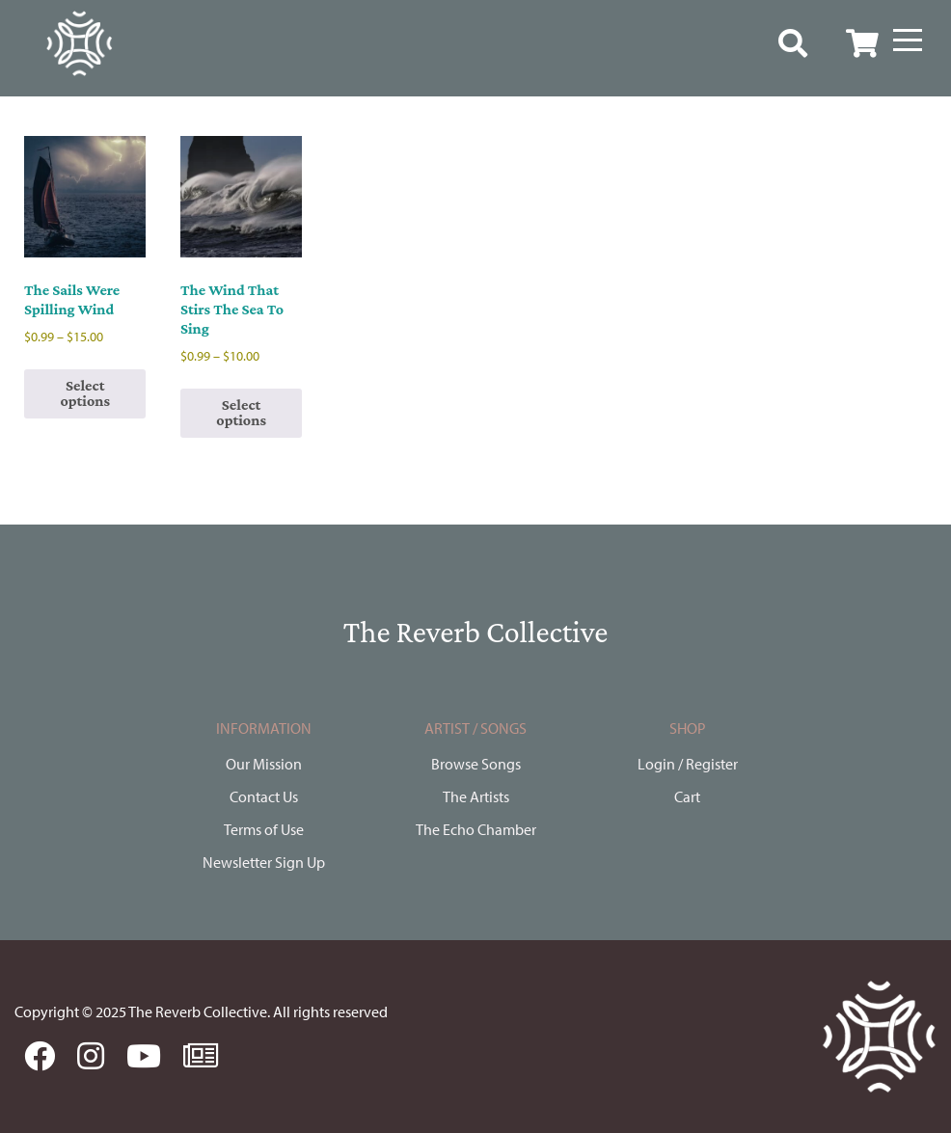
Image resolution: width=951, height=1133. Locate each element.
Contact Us (264, 796)
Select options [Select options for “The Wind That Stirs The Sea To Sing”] (241, 412)
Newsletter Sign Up (264, 862)
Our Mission (264, 763)
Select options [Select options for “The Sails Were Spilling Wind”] (85, 393)
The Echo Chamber (476, 829)
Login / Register (688, 763)
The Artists (476, 796)
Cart (687, 796)
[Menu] (907, 40)
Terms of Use (264, 829)
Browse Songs (476, 763)
